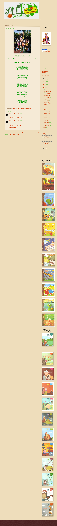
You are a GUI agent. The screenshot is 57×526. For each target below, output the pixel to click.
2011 (44, 86)
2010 (44, 87)
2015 (44, 79)
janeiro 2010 (47, 125)
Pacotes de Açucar (45, 137)
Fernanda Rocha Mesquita (14, 113)
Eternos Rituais (45, 134)
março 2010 (46, 122)
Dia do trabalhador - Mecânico (48, 115)
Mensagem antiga (35, 132)
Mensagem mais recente (11, 132)
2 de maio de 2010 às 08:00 (15, 117)
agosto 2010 (47, 97)
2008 (44, 128)
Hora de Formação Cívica (47, 104)
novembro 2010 (47, 91)
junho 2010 (46, 100)
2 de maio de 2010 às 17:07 (15, 125)
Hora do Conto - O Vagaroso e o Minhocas (47, 107)
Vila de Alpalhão (45, 143)
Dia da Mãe (46, 118)
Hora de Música (47, 113)
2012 (44, 84)
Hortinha (45, 109)
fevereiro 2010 (47, 123)
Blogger (36, 523)
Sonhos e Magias (45, 142)
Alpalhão (43, 133)
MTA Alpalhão (45, 136)
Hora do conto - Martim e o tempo (48, 111)
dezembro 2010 (47, 88)
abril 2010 (46, 120)
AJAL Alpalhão (45, 131)
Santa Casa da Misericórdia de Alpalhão (45, 140)
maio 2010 (46, 102)
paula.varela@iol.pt (45, 75)
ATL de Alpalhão (46, 51)
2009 (44, 127)
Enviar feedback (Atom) (14, 134)
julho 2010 (46, 99)
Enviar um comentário (12, 127)
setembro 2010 (47, 95)
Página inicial (24, 132)
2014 (44, 81)
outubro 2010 (47, 93)
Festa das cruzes (47, 117)
